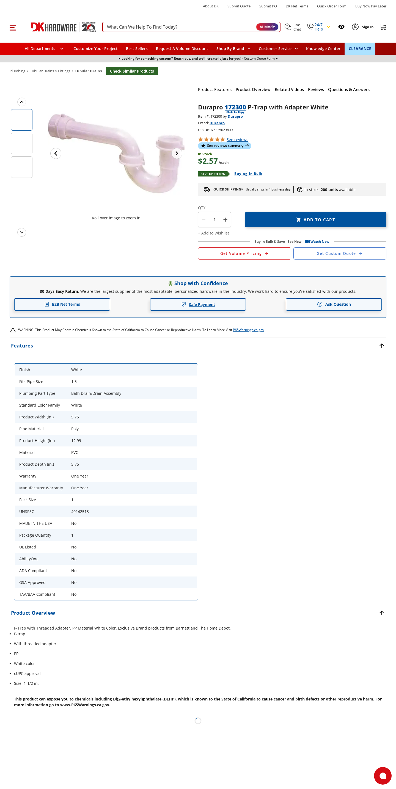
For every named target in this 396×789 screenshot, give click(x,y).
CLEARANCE (360, 48)
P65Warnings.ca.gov (248, 329)
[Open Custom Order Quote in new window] (340, 253)
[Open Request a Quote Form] (244, 253)
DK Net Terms (297, 6)
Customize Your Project (95, 48)
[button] (13, 27)
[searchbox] (191, 27)
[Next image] (176, 153)
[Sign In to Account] (367, 27)
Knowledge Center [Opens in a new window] (323, 48)
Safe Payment (198, 304)
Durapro (235, 116)
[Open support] (383, 776)
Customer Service (275, 48)
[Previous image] (55, 153)
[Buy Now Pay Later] (370, 6)
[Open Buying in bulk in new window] (246, 174)
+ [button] (225, 219)
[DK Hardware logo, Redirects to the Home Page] (57, 27)
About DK (211, 6)
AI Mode (267, 26)
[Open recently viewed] (341, 26)
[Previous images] (21, 102)
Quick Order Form (331, 6)
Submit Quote (239, 6)
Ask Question (334, 304)
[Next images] (21, 232)
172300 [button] (235, 107)
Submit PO (268, 6)
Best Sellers (137, 48)
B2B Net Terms (62, 304)
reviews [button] (237, 139)
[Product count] (214, 220)
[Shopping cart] (383, 27)
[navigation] (278, 49)
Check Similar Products (132, 71)
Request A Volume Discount (182, 48)
